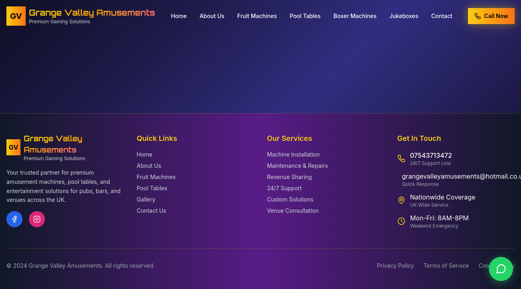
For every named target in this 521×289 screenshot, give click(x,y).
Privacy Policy (395, 265)
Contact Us (152, 210)
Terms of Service (446, 265)
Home (179, 15)
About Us (211, 15)
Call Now (491, 15)
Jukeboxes (403, 15)
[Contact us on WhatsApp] (501, 269)
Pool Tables (305, 15)
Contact (441, 15)
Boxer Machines (355, 15)
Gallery (146, 199)
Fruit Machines (257, 15)
